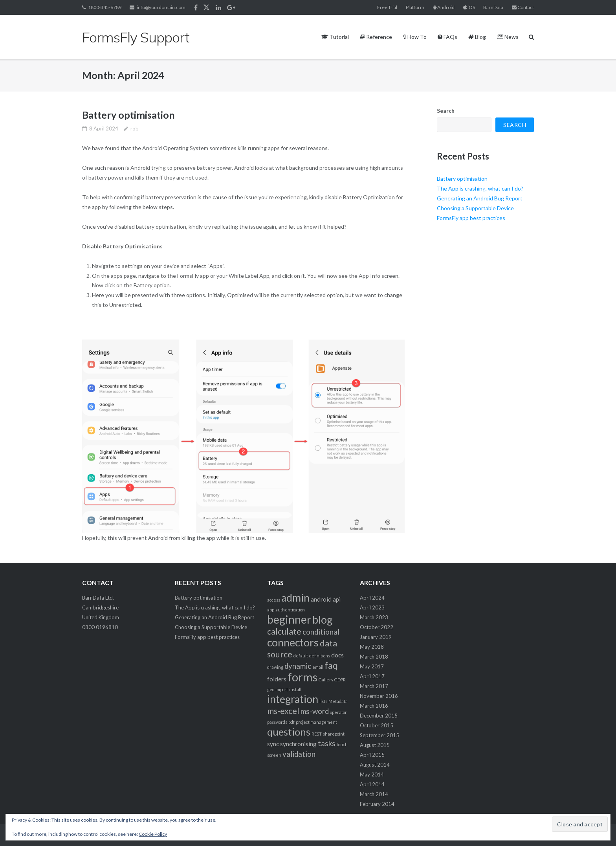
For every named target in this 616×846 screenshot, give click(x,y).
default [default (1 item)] (300, 655)
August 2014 (375, 765)
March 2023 (374, 617)
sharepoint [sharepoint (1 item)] (334, 733)
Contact (523, 7)
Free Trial (387, 7)
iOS (469, 7)
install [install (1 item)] (295, 689)
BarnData (493, 7)
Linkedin (218, 7)
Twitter (206, 7)
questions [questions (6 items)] (288, 732)
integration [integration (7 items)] (292, 699)
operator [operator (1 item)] (338, 712)
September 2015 (379, 735)
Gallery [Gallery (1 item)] (326, 679)
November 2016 (379, 696)
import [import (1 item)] (281, 689)
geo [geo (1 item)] (270, 689)
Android (444, 7)
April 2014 (372, 784)
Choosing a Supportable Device (475, 208)
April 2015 (372, 755)
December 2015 (379, 715)
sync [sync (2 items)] (273, 743)
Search (446, 110)
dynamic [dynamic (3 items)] (297, 666)
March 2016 (374, 706)
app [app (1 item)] (270, 609)
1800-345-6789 (104, 7)
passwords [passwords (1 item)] (277, 722)
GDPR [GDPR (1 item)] (340, 679)
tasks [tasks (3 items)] (327, 743)
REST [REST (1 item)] (317, 733)
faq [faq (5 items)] (331, 665)
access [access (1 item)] (273, 599)
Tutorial (335, 36)
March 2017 (374, 686)
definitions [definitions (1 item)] (319, 655)
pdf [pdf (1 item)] (291, 722)
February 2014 (377, 804)
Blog (477, 36)
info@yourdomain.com (161, 7)
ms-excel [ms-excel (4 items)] (283, 711)
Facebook (196, 7)
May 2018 (372, 647)
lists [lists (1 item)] (323, 701)
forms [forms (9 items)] (302, 677)
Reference (376, 36)
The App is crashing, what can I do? (480, 188)
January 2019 (376, 637)
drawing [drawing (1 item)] (275, 667)
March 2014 (374, 794)
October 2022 (376, 627)
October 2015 (376, 725)
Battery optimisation (128, 115)
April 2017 (372, 676)
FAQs (447, 36)
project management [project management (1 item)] (316, 722)
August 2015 (375, 745)
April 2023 (372, 607)
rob (134, 128)
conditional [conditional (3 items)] (320, 632)
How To (415, 36)
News (508, 36)
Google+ (231, 7)
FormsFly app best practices (471, 218)
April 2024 (372, 598)
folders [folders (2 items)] (276, 679)
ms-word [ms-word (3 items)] (315, 711)
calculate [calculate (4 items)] (284, 631)
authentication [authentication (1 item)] (290, 609)
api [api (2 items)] (337, 599)
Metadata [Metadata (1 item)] (338, 701)
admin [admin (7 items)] (295, 597)
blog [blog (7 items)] (322, 619)
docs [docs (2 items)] (337, 655)
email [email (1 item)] (317, 667)
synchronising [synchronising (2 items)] (298, 743)
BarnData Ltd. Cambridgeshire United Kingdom (100, 607)
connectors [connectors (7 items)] (293, 642)
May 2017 (372, 666)
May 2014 (372, 774)
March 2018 (374, 656)
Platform (415, 7)
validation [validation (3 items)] (298, 754)
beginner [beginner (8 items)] (289, 619)
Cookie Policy (153, 834)
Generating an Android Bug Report (479, 198)
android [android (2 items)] (321, 599)
